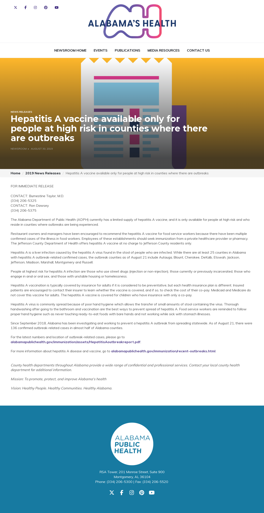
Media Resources (164, 50)
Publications (127, 50)
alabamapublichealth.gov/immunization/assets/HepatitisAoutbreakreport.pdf (76, 342)
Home (15, 173)
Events (101, 50)
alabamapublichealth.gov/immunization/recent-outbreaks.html (163, 351)
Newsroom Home (70, 50)
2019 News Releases (43, 173)
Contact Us (198, 50)
